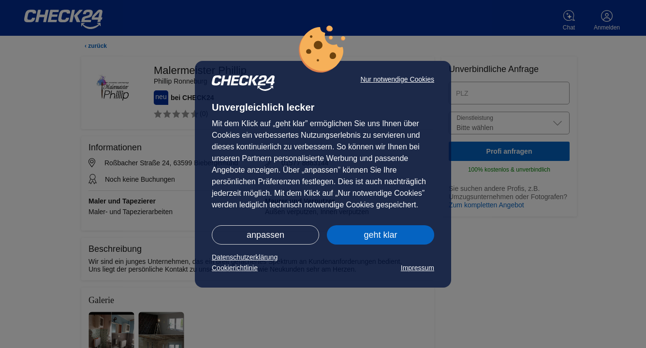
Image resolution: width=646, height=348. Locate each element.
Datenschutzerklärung (245, 257)
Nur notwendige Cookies (397, 79)
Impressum (417, 268)
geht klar (380, 235)
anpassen (265, 235)
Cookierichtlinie (235, 268)
